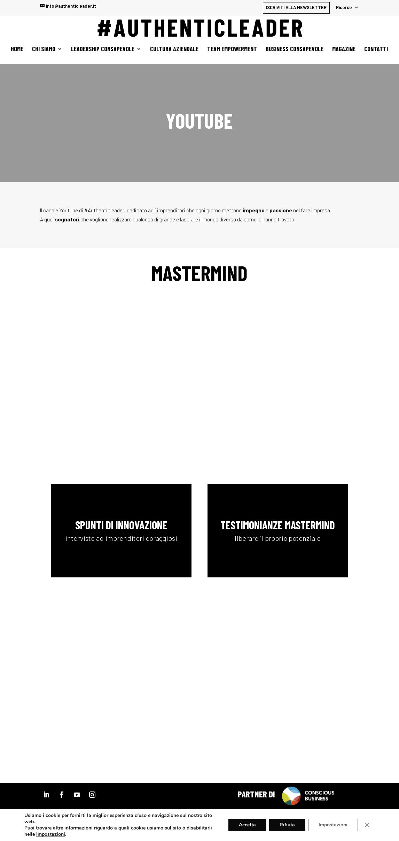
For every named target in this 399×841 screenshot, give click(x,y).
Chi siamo (43, 49)
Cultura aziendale (174, 49)
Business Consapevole (294, 49)
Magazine (343, 49)
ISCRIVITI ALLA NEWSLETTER (296, 7)
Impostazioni (333, 824)
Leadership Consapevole (102, 49)
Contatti (376, 49)
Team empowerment (232, 49)
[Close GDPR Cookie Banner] (367, 825)
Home (17, 49)
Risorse (344, 7)
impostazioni (50, 834)
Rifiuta (287, 824)
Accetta (247, 824)
